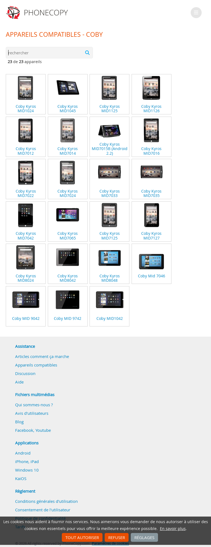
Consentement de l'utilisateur (42, 509)
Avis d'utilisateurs (31, 413)
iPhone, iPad (27, 461)
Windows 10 (27, 470)
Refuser (116, 537)
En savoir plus (173, 528)
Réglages (144, 537)
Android (22, 453)
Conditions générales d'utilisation (46, 501)
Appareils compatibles (36, 365)
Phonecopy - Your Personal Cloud (37, 12)
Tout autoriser (82, 537)
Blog (19, 421)
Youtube (43, 430)
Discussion (25, 373)
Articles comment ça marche (42, 356)
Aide (19, 382)
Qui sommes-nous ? (34, 404)
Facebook (24, 430)
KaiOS (20, 478)
